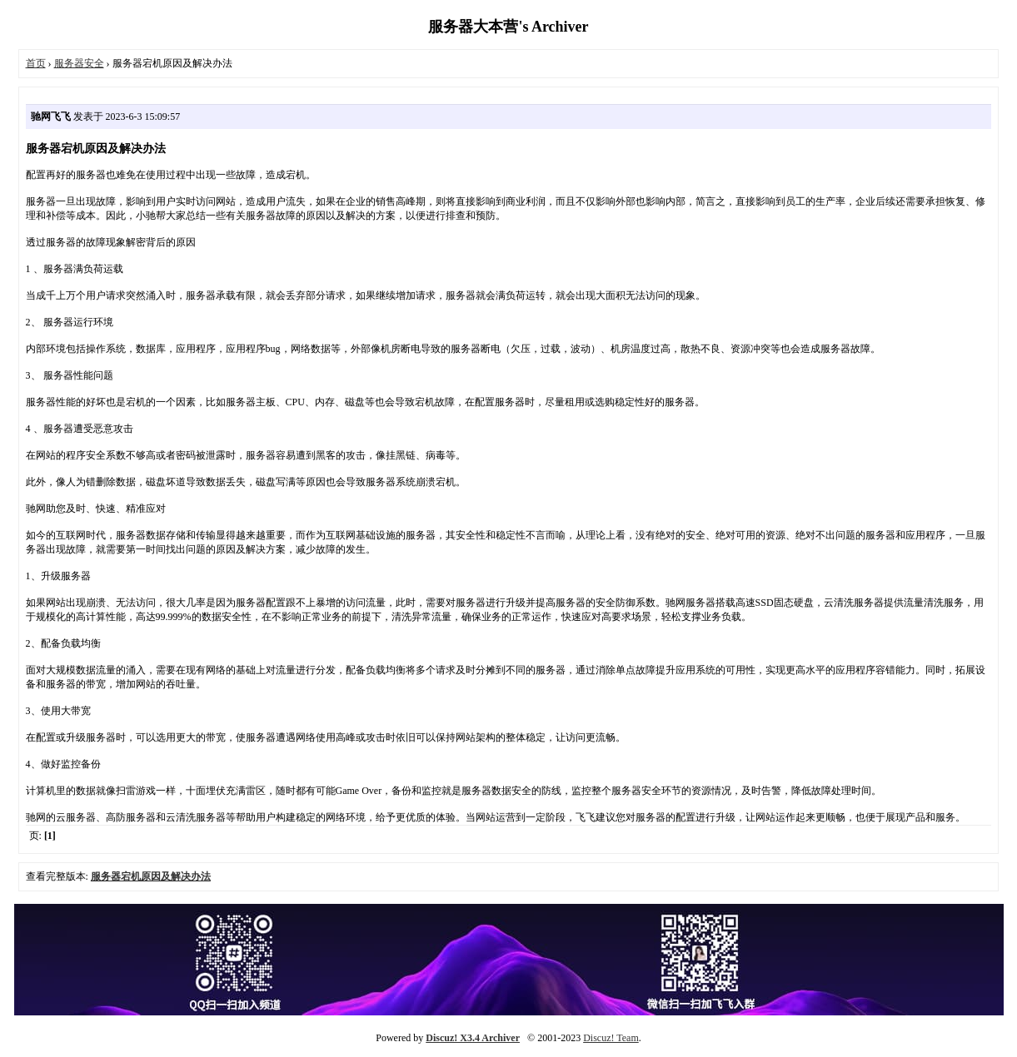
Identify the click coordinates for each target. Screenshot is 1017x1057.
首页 (36, 63)
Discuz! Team (611, 1038)
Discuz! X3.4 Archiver (473, 1038)
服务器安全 (79, 63)
